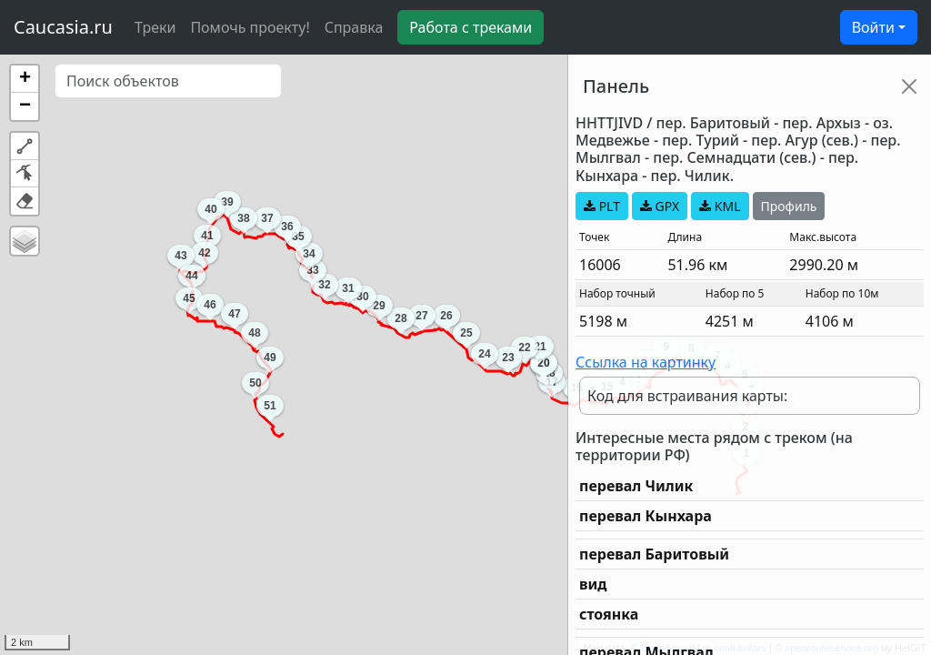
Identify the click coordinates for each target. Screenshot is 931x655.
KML (719, 206)
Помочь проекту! (249, 27)
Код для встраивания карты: (687, 396)
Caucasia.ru (63, 27)
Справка (354, 27)
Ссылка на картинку (646, 362)
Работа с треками (470, 27)
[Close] (909, 86)
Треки (155, 27)
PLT (602, 206)
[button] (24, 79)
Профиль (789, 206)
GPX (659, 206)
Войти (873, 27)
